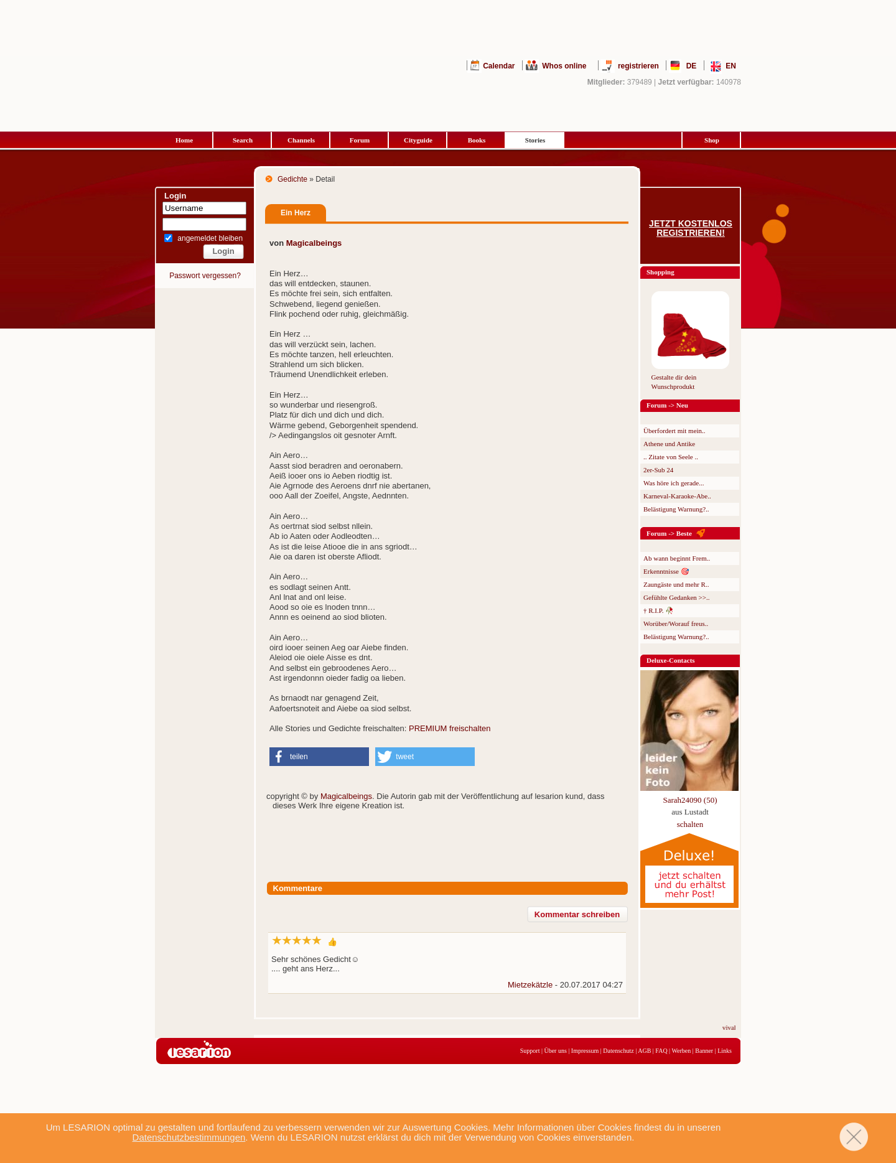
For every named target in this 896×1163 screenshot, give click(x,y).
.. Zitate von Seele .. (670, 456)
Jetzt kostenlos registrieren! (690, 228)
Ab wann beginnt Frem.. (676, 558)
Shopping (660, 272)
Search (243, 140)
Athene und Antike (669, 443)
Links (724, 1050)
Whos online (564, 66)
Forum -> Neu (667, 405)
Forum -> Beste (669, 533)
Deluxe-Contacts (670, 660)
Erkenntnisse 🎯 (666, 571)
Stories (535, 140)
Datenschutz (618, 1050)
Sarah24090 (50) (690, 800)
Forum (360, 140)
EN (731, 66)
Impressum (585, 1050)
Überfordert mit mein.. (674, 430)
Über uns (555, 1050)
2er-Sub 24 (658, 470)
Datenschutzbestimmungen (189, 1137)
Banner (704, 1050)
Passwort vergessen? (205, 275)
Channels (301, 140)
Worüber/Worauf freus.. (675, 623)
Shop (711, 140)
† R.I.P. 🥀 (658, 610)
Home (184, 140)
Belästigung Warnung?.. (676, 509)
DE (691, 66)
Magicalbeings (314, 243)
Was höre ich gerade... (673, 483)
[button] (319, 756)
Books (477, 140)
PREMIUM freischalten (449, 728)
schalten (690, 824)
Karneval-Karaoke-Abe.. (677, 496)
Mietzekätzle (530, 984)
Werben (681, 1050)
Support (530, 1050)
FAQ (661, 1050)
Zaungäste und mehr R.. (676, 584)
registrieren (638, 66)
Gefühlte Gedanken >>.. (676, 597)
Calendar (499, 66)
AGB (644, 1050)
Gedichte (292, 179)
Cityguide (418, 140)
